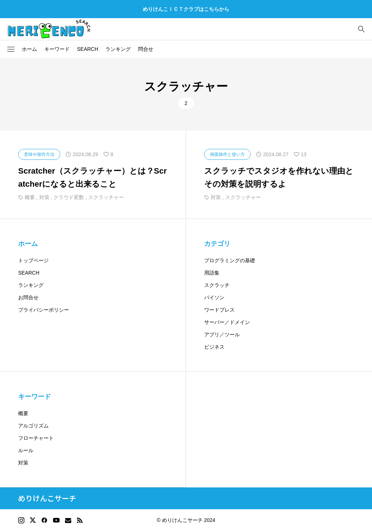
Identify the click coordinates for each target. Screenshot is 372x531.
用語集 (211, 273)
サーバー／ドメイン (227, 322)
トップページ (33, 260)
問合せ (145, 49)
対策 (23, 463)
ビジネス (214, 347)
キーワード (57, 49)
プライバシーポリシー (43, 310)
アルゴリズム (33, 426)
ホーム (29, 49)
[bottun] (361, 29)
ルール (25, 450)
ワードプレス (219, 310)
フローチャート (36, 438)
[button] (11, 49)
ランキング (118, 49)
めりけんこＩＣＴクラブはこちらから (186, 9)
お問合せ (28, 297)
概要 (23, 413)
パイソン (214, 297)
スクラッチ (217, 285)
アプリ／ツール (222, 334)
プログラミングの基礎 (229, 260)
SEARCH (87, 49)
